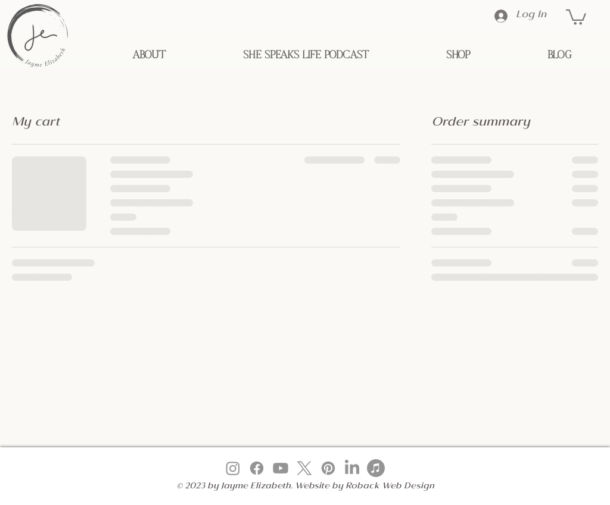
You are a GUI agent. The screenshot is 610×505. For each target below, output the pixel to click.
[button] (576, 16)
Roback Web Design (390, 487)
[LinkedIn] (352, 468)
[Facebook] (257, 468)
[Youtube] (281, 468)
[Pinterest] (328, 468)
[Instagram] (233, 468)
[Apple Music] (376, 468)
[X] (304, 468)
